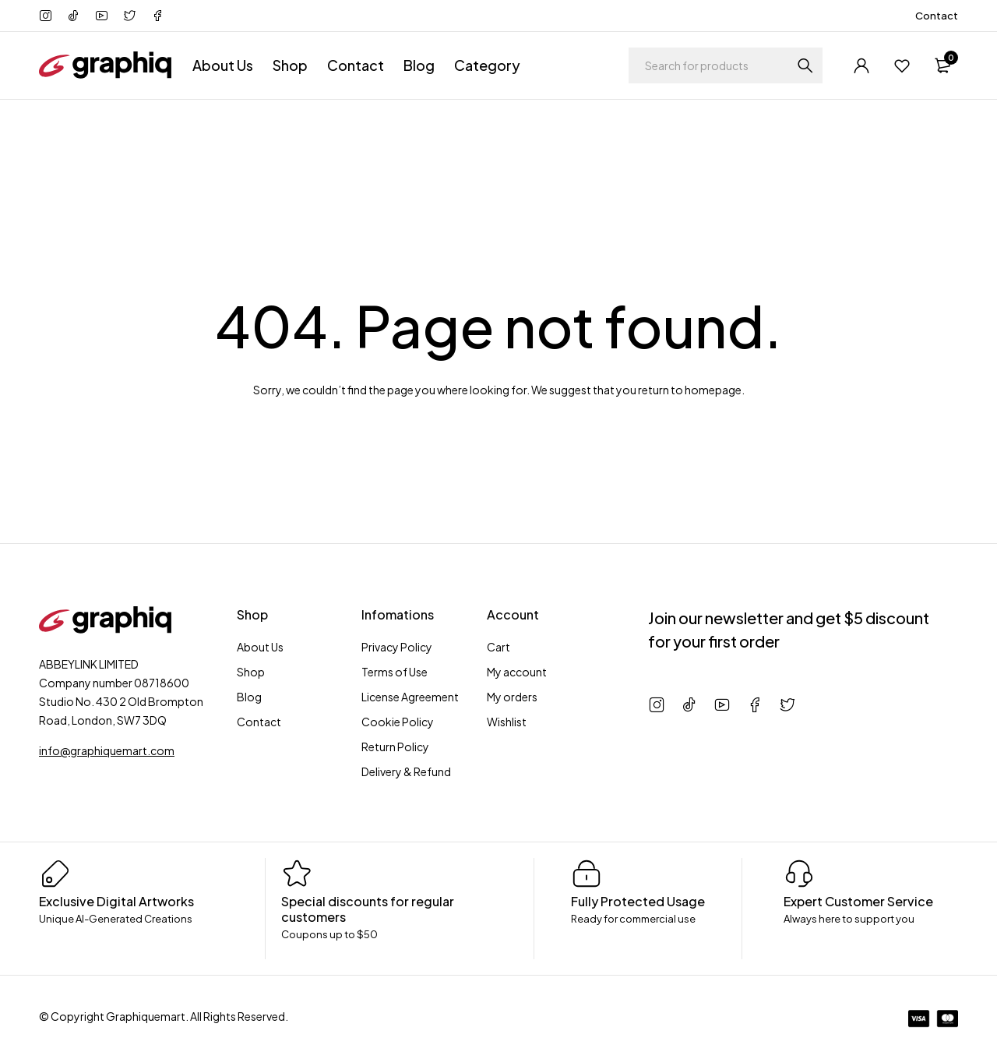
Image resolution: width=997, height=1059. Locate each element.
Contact (936, 15)
